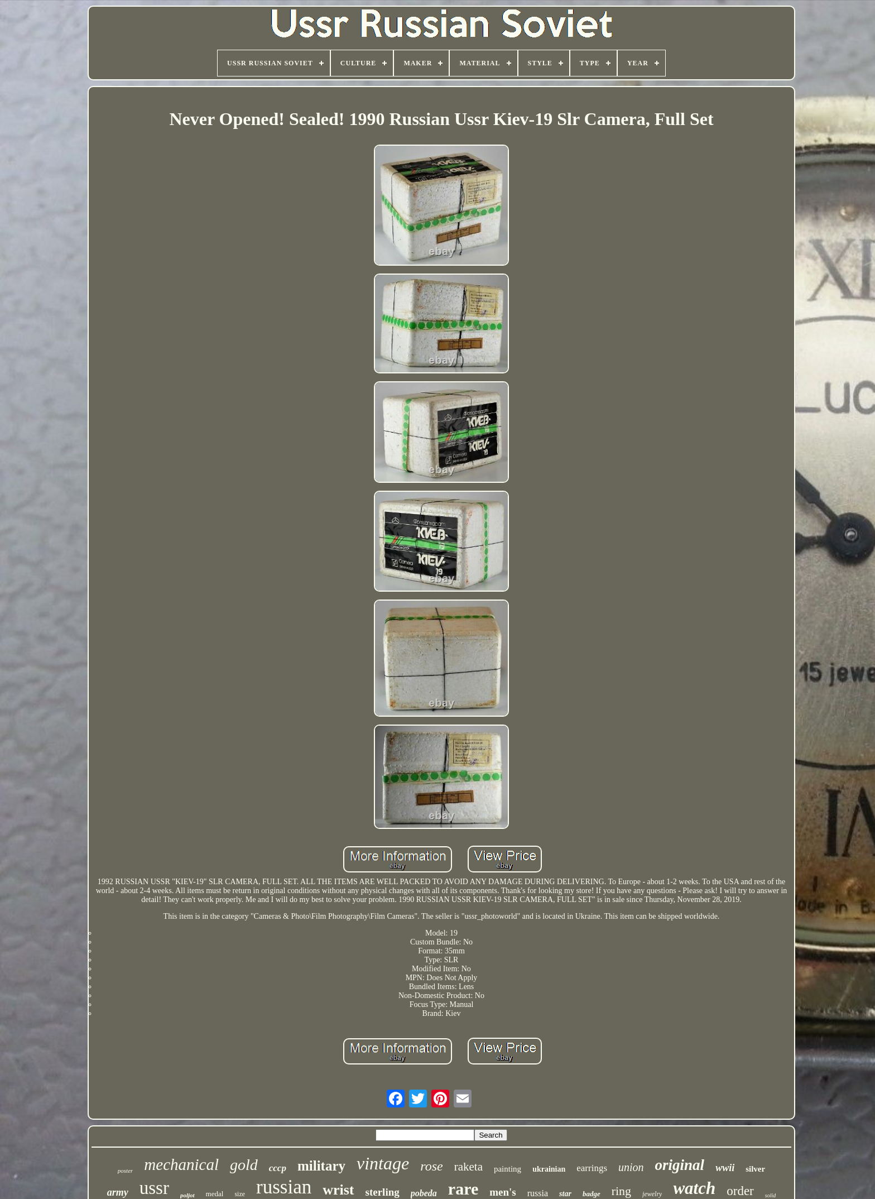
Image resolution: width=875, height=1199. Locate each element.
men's (502, 1192)
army (117, 1192)
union (631, 1167)
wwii (724, 1167)
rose (431, 1166)
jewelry (652, 1194)
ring (621, 1191)
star (565, 1194)
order (740, 1191)
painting (507, 1168)
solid (770, 1195)
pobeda (424, 1193)
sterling (383, 1192)
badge (591, 1194)
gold (244, 1164)
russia (537, 1193)
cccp (277, 1168)
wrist (338, 1190)
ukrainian (548, 1169)
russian (283, 1187)
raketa (468, 1166)
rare (463, 1188)
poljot (187, 1195)
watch (694, 1188)
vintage (383, 1163)
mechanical (181, 1164)
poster (125, 1170)
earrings (591, 1168)
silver (755, 1168)
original (680, 1165)
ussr (154, 1188)
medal (215, 1194)
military (321, 1165)
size (239, 1194)
